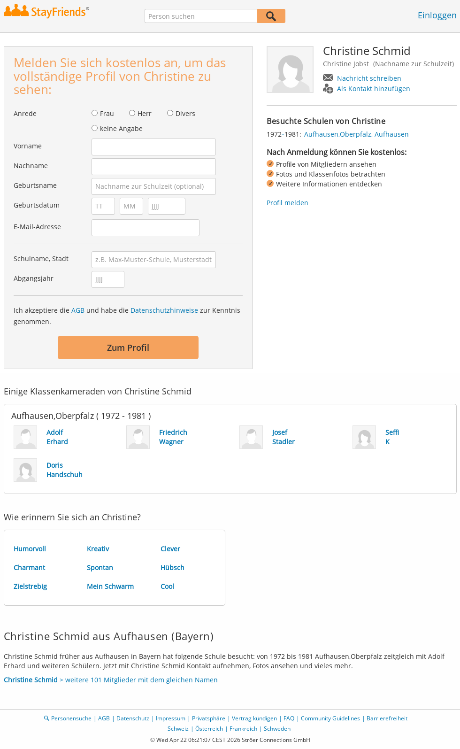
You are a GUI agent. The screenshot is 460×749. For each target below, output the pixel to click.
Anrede (25, 113)
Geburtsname (35, 185)
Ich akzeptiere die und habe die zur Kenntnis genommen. (127, 316)
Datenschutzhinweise (164, 310)
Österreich (209, 729)
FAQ (289, 718)
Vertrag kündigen (254, 718)
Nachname (31, 165)
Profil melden (287, 202)
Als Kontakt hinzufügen (373, 88)
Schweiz (178, 729)
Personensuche (71, 718)
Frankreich (243, 729)
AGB (77, 310)
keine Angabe (121, 128)
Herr (145, 113)
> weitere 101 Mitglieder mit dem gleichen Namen (111, 679)
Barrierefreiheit (387, 718)
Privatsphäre (208, 718)
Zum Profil (128, 347)
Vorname (28, 145)
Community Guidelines (330, 718)
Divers (185, 113)
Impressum (170, 718)
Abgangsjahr (34, 278)
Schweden (277, 729)
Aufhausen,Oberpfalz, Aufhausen (356, 134)
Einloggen (437, 15)
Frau (107, 113)
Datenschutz (132, 718)
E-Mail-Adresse (37, 226)
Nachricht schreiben (369, 78)
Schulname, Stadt (41, 258)
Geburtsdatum (37, 205)
